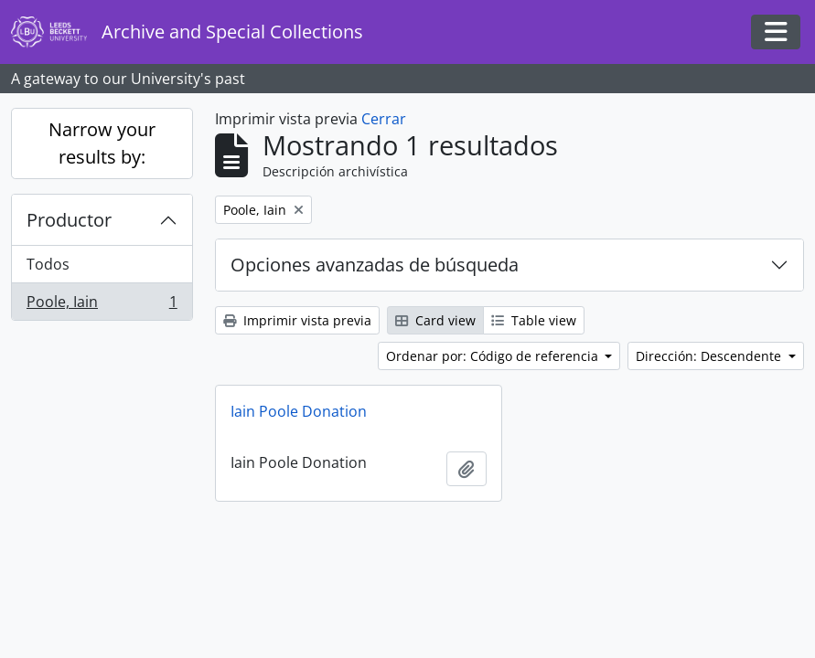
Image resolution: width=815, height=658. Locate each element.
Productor (69, 219)
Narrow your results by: (101, 143)
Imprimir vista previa (297, 320)
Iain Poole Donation (299, 411)
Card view (435, 320)
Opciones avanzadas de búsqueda (375, 264)
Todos (48, 264)
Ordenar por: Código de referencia (494, 356)
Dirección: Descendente (710, 356)
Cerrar (383, 119)
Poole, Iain (101, 305)
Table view (533, 320)
